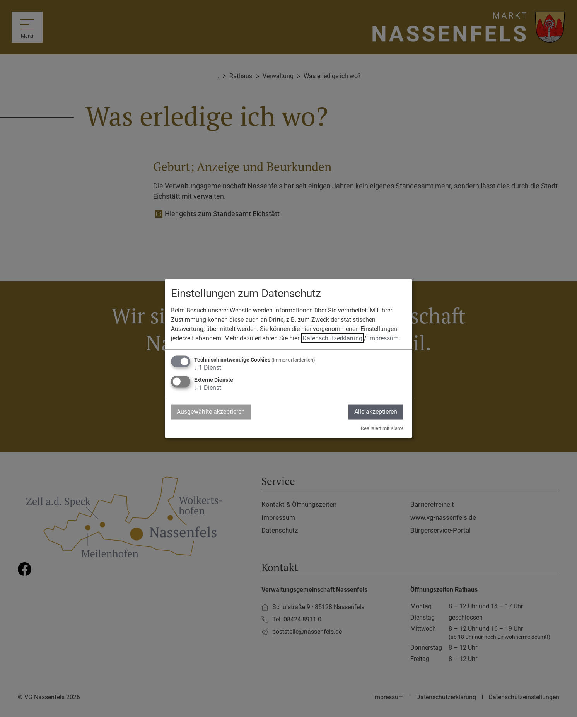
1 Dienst (207, 367)
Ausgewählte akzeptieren (211, 411)
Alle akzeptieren (375, 411)
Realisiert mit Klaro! (382, 428)
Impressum (383, 338)
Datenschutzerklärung (332, 338)
